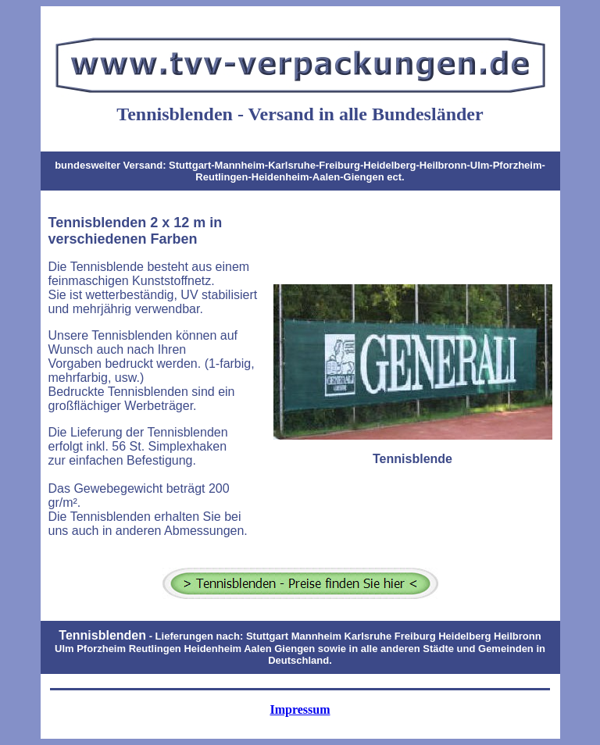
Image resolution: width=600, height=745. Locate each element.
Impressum (300, 709)
